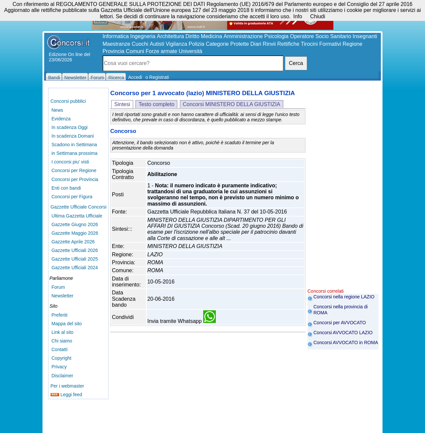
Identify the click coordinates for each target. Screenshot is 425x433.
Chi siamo (61, 340)
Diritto (193, 36)
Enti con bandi (66, 188)
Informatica (116, 36)
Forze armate (161, 51)
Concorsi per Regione (73, 170)
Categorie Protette (227, 44)
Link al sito (62, 332)
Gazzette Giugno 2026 (74, 224)
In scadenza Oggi (69, 127)
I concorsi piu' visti (70, 161)
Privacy (59, 366)
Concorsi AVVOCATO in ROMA (345, 342)
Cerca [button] (296, 63)
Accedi (135, 77)
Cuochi (140, 44)
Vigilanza (176, 44)
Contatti (59, 349)
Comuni (135, 51)
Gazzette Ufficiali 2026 (74, 250)
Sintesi (122, 104)
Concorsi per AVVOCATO (339, 322)
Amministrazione (243, 36)
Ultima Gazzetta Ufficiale (76, 215)
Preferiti (59, 315)
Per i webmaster (67, 386)
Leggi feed (66, 394)
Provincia (114, 51)
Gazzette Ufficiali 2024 (74, 267)
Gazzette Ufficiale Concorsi (78, 207)
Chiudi (317, 16)
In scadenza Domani (72, 136)
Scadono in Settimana (74, 144)
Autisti (157, 44)
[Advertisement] (343, 189)
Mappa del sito (66, 323)
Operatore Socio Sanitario (320, 36)
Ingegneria (142, 36)
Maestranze (116, 44)
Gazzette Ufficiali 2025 (74, 259)
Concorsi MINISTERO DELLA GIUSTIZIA (231, 104)
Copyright (61, 358)
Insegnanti (365, 36)
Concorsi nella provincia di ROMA (340, 309)
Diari (255, 44)
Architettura (170, 36)
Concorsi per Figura (71, 196)
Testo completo (156, 104)
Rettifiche (288, 44)
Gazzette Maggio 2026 (74, 233)
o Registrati (157, 77)
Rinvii (269, 44)
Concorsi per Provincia (74, 179)
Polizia (196, 44)
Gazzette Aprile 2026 (73, 241)
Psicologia (276, 36)
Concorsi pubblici (68, 101)
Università (190, 51)
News (57, 110)
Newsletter (62, 295)
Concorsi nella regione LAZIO (344, 296)
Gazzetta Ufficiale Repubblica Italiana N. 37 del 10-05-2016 (217, 212)
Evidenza (61, 118)
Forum (58, 287)
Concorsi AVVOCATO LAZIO (343, 332)
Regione (353, 44)
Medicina (211, 36)
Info (297, 16)
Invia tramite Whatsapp (181, 321)
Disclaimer (62, 375)
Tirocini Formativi (321, 44)
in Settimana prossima (74, 153)
